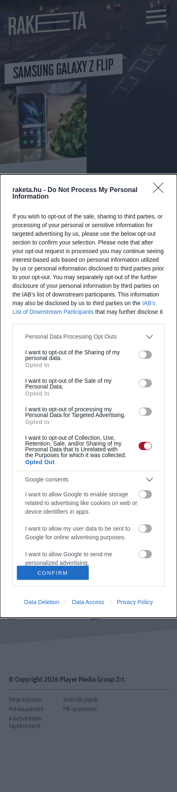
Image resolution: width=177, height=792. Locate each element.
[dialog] (88, 396)
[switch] (145, 355)
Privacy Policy (135, 602)
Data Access (88, 602)
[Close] (161, 190)
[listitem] (88, 336)
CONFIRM (52, 572)
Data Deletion (41, 602)
